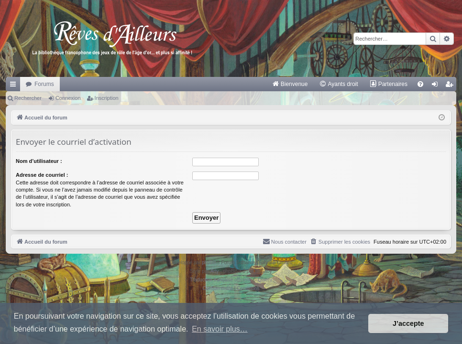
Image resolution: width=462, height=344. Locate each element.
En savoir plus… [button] (220, 329)
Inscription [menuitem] (451, 86)
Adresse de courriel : (42, 175)
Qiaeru (265, 279)
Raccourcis (15, 86)
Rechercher (28, 98)
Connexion (68, 98)
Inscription (107, 98)
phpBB (209, 262)
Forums (44, 84)
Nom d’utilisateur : (39, 161)
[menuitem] (290, 84)
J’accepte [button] (408, 323)
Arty (214, 271)
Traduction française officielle (221, 279)
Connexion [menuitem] (437, 86)
